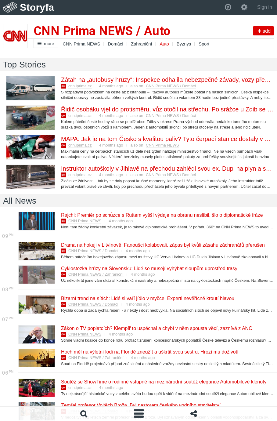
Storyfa (37, 7)
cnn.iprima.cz (80, 86)
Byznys (184, 43)
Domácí (115, 43)
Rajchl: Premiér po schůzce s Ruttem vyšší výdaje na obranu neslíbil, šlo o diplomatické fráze (161, 215)
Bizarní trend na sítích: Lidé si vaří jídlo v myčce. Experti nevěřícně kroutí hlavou (147, 298)
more (46, 43)
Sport (204, 43)
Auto (164, 43)
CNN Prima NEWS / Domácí (171, 86)
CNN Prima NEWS (81, 43)
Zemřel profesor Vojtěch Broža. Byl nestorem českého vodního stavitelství (140, 405)
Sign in (264, 7)
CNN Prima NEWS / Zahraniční (96, 274)
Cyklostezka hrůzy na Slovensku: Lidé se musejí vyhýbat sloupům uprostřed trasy (149, 268)
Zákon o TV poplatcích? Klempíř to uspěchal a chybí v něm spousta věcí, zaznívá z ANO (156, 328)
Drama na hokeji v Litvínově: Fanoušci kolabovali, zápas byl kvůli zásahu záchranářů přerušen (162, 245)
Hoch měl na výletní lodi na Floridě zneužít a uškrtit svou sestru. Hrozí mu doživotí (149, 351)
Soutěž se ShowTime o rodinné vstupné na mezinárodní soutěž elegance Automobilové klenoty (163, 381)
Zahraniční (141, 43)
